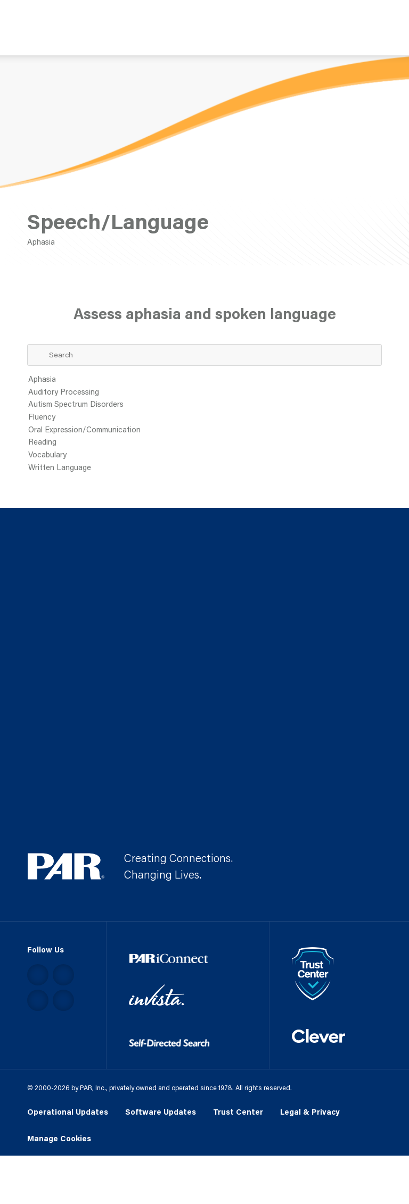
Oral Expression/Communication (204, 430)
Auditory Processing (204, 392)
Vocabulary (204, 455)
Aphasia (204, 379)
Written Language (204, 468)
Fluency (204, 417)
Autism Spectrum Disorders (204, 404)
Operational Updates (67, 1112)
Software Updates (160, 1112)
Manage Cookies (59, 1139)
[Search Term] (204, 355)
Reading (204, 442)
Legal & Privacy (310, 1112)
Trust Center (238, 1112)
